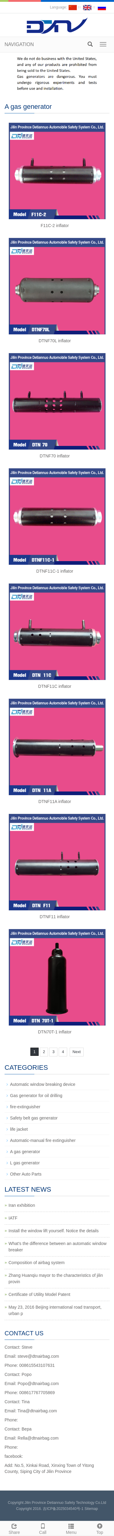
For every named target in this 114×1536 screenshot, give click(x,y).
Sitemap (91, 1509)
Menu (71, 1528)
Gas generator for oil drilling (36, 1095)
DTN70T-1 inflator (54, 1031)
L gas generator (25, 1162)
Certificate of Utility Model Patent (39, 1294)
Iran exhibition (22, 1205)
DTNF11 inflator (55, 916)
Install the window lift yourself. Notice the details (53, 1230)
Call (43, 1528)
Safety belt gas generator (33, 1118)
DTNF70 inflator (55, 455)
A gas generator (25, 1151)
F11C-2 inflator (55, 225)
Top (99, 1528)
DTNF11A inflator (54, 801)
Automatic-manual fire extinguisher (43, 1140)
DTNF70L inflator (55, 340)
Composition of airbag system (36, 1262)
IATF (13, 1218)
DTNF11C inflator (54, 686)
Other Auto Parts (26, 1174)
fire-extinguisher (25, 1106)
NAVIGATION (19, 44)
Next (77, 1051)
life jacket (19, 1129)
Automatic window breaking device (42, 1084)
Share (14, 1528)
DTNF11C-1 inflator (54, 571)
